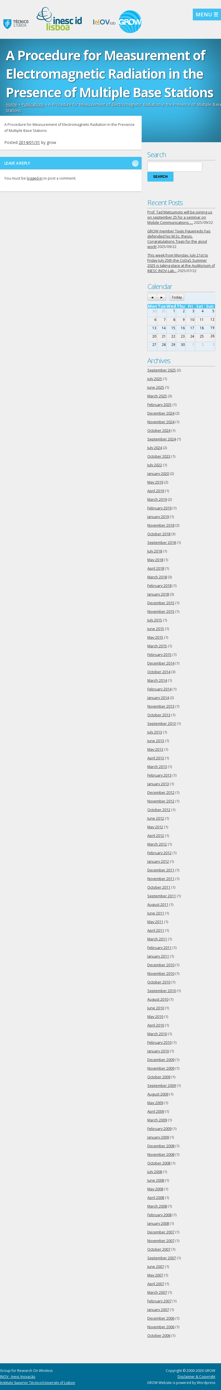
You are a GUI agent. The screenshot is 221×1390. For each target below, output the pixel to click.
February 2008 (159, 1214)
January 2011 (158, 956)
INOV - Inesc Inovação (17, 1376)
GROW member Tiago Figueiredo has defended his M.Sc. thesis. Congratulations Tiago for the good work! (179, 239)
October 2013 (158, 715)
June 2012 (155, 818)
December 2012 (160, 792)
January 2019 (158, 516)
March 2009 (157, 1120)
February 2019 (159, 508)
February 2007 (159, 1301)
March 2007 (157, 1292)
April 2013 (155, 758)
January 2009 (158, 1137)
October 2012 (158, 809)
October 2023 (158, 456)
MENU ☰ (207, 14)
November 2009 (160, 1068)
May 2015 (155, 637)
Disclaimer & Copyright (196, 1376)
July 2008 (154, 1171)
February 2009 (159, 1128)
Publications (33, 104)
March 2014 (157, 680)
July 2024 (154, 447)
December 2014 (160, 663)
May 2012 (155, 827)
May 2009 (155, 1102)
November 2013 (160, 706)
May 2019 (155, 482)
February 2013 (159, 775)
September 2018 (161, 542)
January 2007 (158, 1309)
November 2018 (160, 525)
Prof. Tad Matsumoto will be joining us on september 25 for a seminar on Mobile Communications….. (179, 217)
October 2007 (158, 1249)
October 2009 (158, 1077)
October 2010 (158, 982)
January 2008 (158, 1223)
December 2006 (160, 1318)
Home (11, 104)
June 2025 (155, 387)
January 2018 (158, 594)
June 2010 (155, 1008)
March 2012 (157, 844)
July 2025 (154, 378)
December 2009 (160, 1059)
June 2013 (155, 740)
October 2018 (158, 534)
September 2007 (161, 1258)
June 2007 (155, 1266)
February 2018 (159, 585)
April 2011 (155, 930)
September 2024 (161, 439)
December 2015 (160, 602)
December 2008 (160, 1145)
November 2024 (160, 421)
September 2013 (161, 723)
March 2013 (157, 766)
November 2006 (160, 1326)
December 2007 (160, 1232)
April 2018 (155, 568)
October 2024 (158, 430)
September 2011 (161, 896)
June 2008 (155, 1180)
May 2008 (155, 1189)
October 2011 (158, 887)
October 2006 (158, 1335)
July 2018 (154, 551)
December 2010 (160, 964)
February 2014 (159, 689)
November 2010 (160, 973)
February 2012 (159, 852)
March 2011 (157, 939)
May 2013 (155, 749)
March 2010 (157, 1033)
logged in (35, 178)
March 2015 (157, 646)
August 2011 (157, 904)
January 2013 (158, 783)
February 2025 (159, 404)
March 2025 (157, 396)
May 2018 (155, 559)
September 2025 (161, 370)
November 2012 (160, 801)
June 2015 (155, 628)
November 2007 (160, 1240)
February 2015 (159, 654)
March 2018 (157, 577)
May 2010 (155, 1016)
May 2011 (155, 921)
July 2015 (154, 620)
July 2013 (154, 732)
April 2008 (155, 1197)
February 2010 (159, 1042)
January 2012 (158, 861)
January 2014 (158, 697)
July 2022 (154, 465)
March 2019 (157, 499)
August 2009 (157, 1094)
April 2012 (155, 835)
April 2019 (155, 490)
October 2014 (158, 671)
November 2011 (160, 878)
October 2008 (158, 1163)
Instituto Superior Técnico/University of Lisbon (37, 1382)
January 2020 (158, 473)
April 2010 (155, 1025)
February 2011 (159, 947)
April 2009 (155, 1111)
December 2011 (160, 870)
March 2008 (157, 1206)
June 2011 (155, 913)
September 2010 (161, 990)
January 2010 (158, 1051)
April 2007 (155, 1283)
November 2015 (160, 611)
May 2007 (155, 1275)
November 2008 (160, 1154)
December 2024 (160, 413)
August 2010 (157, 999)
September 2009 (161, 1085)
